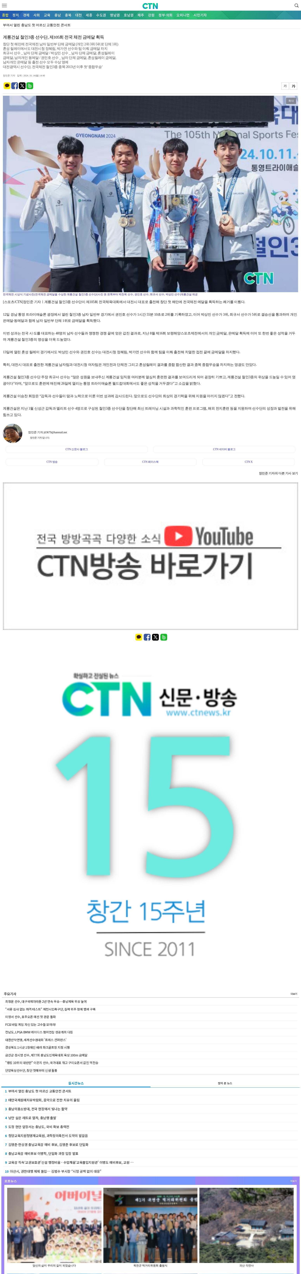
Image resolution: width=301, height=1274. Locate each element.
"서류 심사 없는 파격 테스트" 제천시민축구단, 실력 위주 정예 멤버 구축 (50, 1009)
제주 (141, 14)
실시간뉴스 (76, 1083)
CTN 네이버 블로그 (224, 449)
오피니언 (183, 14)
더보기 (294, 993)
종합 (5, 14)
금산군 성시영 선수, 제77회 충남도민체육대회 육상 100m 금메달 (46, 1055)
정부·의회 (165, 14)
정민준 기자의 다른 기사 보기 (278, 473)
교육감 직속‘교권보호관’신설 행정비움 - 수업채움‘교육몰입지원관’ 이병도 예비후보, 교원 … (69, 1162)
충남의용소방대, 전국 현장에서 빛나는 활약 (36, 1108)
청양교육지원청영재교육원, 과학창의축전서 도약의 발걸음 (46, 1135)
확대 (291, 100)
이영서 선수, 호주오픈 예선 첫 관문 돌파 (30, 1016)
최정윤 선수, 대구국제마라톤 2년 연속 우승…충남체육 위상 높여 (46, 1001)
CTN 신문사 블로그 (77, 449)
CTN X (249, 461)
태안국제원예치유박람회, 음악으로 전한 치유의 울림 (42, 1099)
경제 (26, 14)
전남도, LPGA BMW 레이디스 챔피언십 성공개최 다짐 (39, 1032)
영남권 (115, 14)
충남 (57, 14)
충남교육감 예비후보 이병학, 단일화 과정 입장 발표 (41, 1153)
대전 (78, 14)
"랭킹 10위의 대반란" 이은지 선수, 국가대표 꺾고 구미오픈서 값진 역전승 (51, 1062)
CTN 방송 (52, 461)
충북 (68, 14)
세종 (89, 14)
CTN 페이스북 (150, 461)
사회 (36, 14)
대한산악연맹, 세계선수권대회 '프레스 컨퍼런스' (35, 1039)
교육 (47, 14)
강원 (151, 14)
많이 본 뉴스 (225, 1083)
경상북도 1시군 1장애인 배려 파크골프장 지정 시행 (37, 1047)
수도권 (101, 14)
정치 (15, 14)
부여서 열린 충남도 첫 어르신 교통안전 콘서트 (38, 1091)
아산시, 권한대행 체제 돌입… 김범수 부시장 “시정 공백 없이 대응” (53, 1171)
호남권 (129, 14)
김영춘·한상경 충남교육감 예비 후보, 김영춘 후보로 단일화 (46, 1144)
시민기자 (200, 14)
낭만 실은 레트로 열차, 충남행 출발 (30, 1117)
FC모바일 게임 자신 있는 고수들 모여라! (30, 1024)
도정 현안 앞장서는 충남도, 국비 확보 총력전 (37, 1126)
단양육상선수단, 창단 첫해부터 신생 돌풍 (31, 1070)
